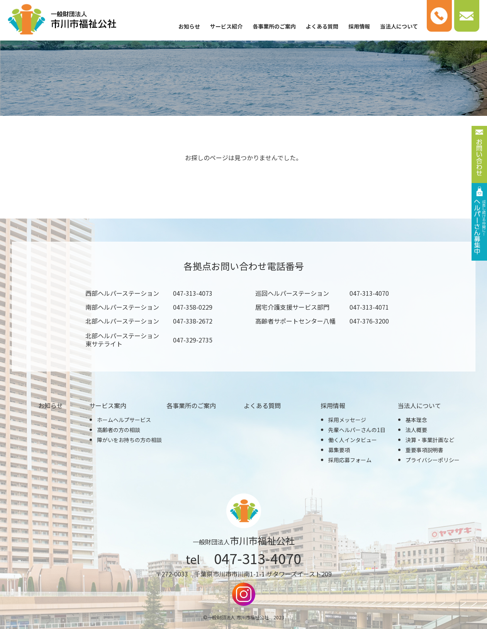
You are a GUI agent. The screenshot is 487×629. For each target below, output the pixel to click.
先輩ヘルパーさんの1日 (356, 429)
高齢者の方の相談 (118, 429)
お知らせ (189, 26)
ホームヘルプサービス (124, 419)
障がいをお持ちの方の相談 (129, 440)
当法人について (399, 26)
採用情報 (359, 26)
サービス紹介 (226, 26)
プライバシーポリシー (433, 460)
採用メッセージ (347, 419)
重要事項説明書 (424, 450)
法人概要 (416, 429)
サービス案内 (107, 405)
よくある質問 (322, 26)
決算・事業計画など (430, 440)
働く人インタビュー (352, 440)
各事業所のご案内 (274, 26)
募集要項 (339, 450)
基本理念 (416, 419)
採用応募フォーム (350, 460)
